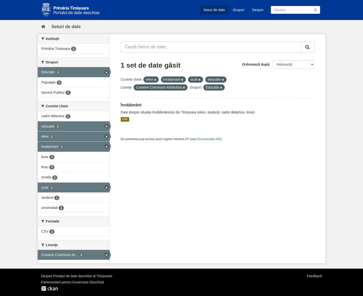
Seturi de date (214, 10)
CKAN (49, 288)
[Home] (43, 26)
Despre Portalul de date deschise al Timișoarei (76, 276)
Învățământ (131, 105)
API (187, 139)
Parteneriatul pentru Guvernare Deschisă (72, 282)
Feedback (314, 276)
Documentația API (209, 139)
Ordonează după (255, 64)
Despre (257, 10)
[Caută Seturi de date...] (211, 47)
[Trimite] (315, 9)
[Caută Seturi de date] (295, 10)
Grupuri (238, 10)
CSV (125, 119)
